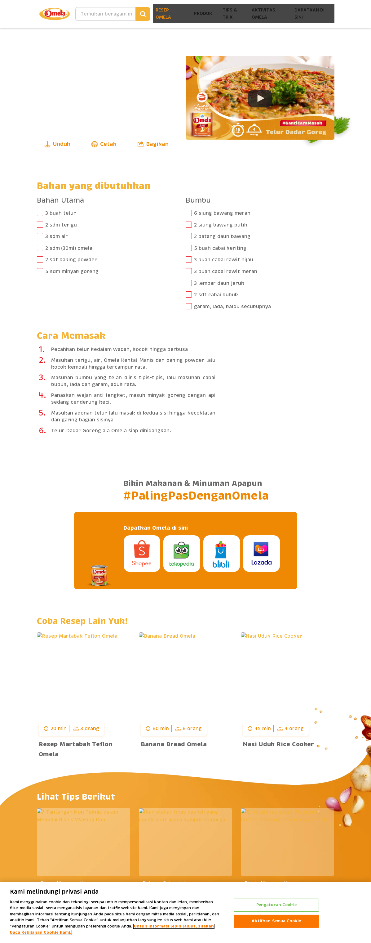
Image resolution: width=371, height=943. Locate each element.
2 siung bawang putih (220, 225)
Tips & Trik (226, 13)
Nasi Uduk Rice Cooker (278, 744)
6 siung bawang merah (222, 213)
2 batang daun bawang (222, 236)
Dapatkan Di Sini (309, 13)
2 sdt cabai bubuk (216, 295)
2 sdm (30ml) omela (69, 248)
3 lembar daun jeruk (219, 283)
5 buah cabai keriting (220, 248)
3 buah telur (60, 213)
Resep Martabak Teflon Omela (76, 749)
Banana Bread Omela (174, 744)
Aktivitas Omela (261, 13)
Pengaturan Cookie (276, 905)
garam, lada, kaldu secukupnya (232, 306)
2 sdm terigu (61, 225)
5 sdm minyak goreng (72, 271)
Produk (197, 13)
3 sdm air (56, 236)
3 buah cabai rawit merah (225, 271)
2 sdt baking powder (71, 260)
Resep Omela (157, 13)
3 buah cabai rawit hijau (223, 260)
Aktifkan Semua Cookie (276, 921)
